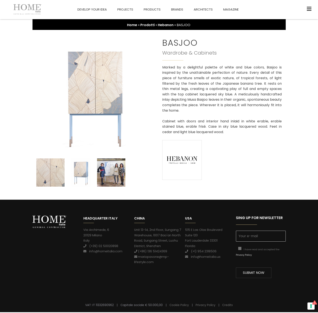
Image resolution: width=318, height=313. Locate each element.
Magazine (231, 9)
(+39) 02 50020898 (100, 247)
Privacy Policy (244, 255)
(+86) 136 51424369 (150, 252)
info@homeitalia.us (203, 257)
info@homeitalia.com (102, 252)
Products (152, 9)
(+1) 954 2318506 (201, 252)
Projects (125, 9)
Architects (203, 9)
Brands (177, 9)
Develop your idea (92, 9)
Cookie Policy (179, 306)
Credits (227, 306)
